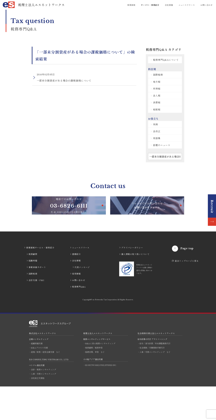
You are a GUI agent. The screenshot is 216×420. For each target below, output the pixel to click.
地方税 (160, 90)
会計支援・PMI (36, 313)
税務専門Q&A (79, 320)
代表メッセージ (82, 300)
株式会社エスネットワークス (42, 366)
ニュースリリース (187, 5)
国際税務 (161, 82)
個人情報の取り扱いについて (135, 287)
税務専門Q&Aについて (168, 63)
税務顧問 (33, 287)
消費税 (160, 116)
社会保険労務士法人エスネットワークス (156, 366)
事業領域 (131, 5)
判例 (158, 142)
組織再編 (33, 293)
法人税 (160, 108)
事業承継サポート (37, 300)
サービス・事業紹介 (150, 5)
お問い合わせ (206, 5)
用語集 (160, 159)
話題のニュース (165, 168)
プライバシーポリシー (132, 280)
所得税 (160, 99)
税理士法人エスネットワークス (97, 366)
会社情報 (169, 5)
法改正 (160, 150)
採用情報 (76, 307)
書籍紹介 (76, 287)
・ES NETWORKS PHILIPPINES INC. (100, 398)
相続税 (160, 125)
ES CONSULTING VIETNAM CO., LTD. (49, 392)
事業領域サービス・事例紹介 (40, 280)
